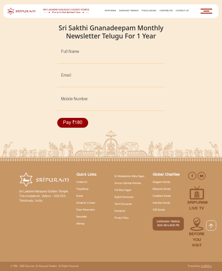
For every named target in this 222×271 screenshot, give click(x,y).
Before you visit (197, 239)
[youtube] (201, 175)
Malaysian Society (162, 189)
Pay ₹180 (72, 122)
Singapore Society (161, 182)
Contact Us (182, 11)
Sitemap (80, 224)
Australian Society (161, 203)
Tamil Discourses (123, 204)
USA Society (159, 210)
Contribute (166, 11)
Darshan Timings (129, 11)
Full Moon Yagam (123, 190)
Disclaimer (119, 211)
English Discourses (124, 197)
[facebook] (192, 175)
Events (79, 196)
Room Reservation (85, 210)
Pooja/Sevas (149, 11)
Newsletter (81, 217)
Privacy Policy (121, 218)
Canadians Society (162, 196)
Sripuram (110, 11)
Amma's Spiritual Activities (127, 183)
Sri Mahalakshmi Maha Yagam (129, 176)
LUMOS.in (206, 266)
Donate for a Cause (85, 203)
